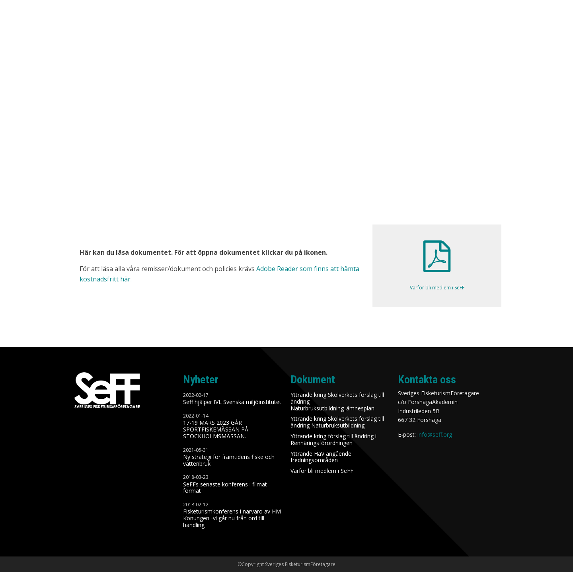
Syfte (331, 27)
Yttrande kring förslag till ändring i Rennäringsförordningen (333, 440)
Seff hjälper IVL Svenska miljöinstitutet (232, 402)
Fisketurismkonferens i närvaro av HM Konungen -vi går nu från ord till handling (232, 518)
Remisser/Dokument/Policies (397, 27)
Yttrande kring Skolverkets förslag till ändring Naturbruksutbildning (337, 422)
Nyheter (266, 27)
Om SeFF (301, 27)
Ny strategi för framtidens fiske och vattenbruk (229, 460)
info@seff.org (434, 434)
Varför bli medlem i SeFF (321, 471)
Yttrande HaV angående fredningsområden (320, 457)
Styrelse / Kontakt (520, 27)
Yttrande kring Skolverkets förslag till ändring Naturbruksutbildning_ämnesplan (337, 402)
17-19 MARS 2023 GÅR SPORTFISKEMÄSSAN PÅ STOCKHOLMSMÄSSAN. (215, 429)
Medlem (466, 27)
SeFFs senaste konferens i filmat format (225, 488)
